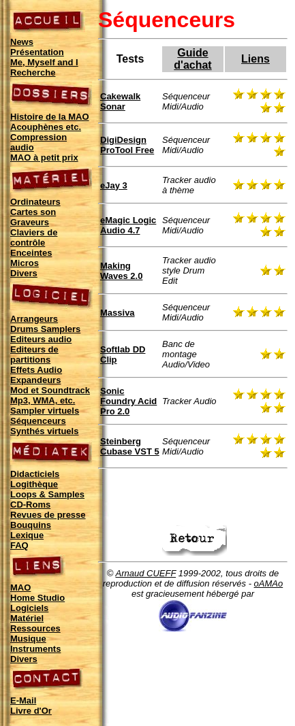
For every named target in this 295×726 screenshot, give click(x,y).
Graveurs (29, 222)
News (21, 42)
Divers (23, 273)
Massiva (117, 313)
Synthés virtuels (44, 431)
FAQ (19, 545)
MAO (20, 587)
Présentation (37, 52)
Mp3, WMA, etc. (42, 400)
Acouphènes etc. (45, 127)
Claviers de (33, 232)
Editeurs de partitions (34, 354)
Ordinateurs (35, 202)
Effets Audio (36, 370)
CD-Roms (30, 504)
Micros (24, 263)
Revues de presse (48, 515)
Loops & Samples (47, 494)
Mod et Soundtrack (50, 390)
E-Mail (23, 700)
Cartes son (33, 212)
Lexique (27, 535)
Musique (28, 638)
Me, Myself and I (44, 62)
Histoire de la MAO (49, 117)
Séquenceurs (38, 421)
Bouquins (30, 525)
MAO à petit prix (44, 157)
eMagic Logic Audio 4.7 (128, 225)
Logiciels (29, 608)
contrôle (27, 242)
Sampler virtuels (44, 411)
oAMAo (268, 583)
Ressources (35, 628)
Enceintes (31, 253)
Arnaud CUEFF (146, 573)
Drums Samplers (45, 329)
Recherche (32, 72)
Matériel (27, 618)
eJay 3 (113, 185)
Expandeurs (35, 380)
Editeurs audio (41, 339)
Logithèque (34, 484)
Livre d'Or (31, 711)
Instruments (35, 649)
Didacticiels (34, 474)
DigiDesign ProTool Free (127, 145)
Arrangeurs (34, 319)
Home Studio (37, 598)
